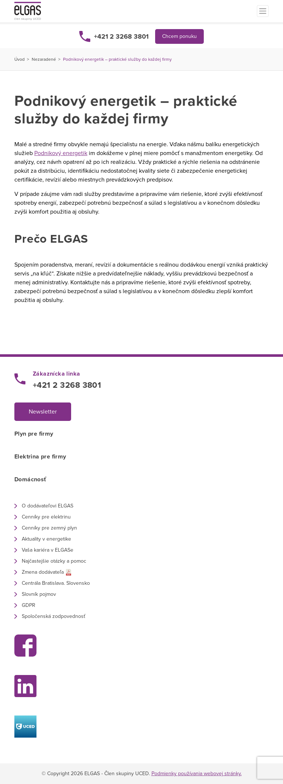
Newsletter (43, 411)
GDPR (28, 605)
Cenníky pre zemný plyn (49, 528)
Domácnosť (30, 479)
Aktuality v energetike (46, 539)
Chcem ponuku (179, 36)
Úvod (19, 59)
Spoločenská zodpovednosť (53, 616)
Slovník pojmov (39, 594)
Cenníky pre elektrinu (46, 517)
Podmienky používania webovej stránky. (196, 773)
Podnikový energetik (60, 153)
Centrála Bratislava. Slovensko (56, 583)
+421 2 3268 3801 (121, 36)
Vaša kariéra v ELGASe (47, 550)
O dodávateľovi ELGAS (47, 506)
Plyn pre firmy (33, 433)
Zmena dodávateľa (43, 572)
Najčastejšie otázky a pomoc (54, 561)
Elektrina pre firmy (40, 456)
